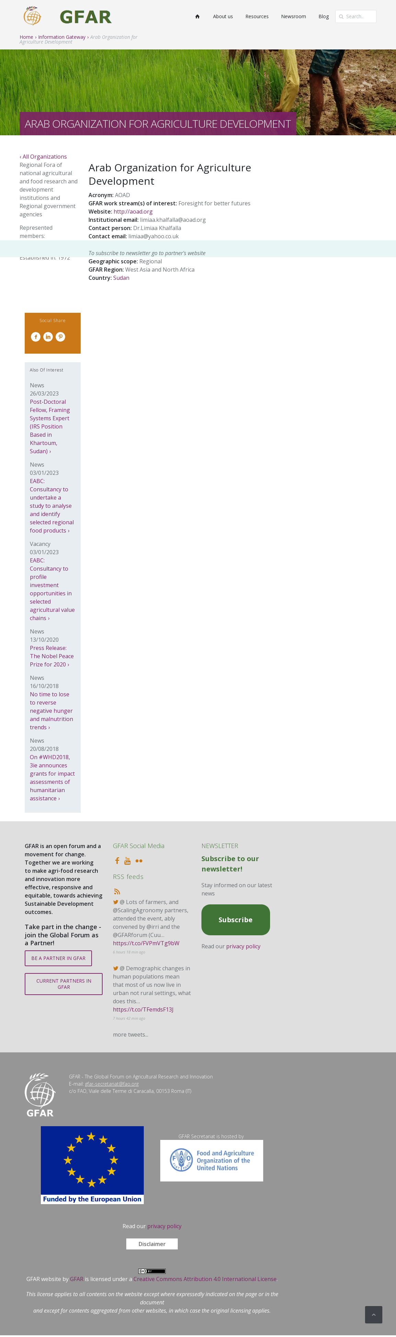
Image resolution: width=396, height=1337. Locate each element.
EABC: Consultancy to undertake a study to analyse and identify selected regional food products (52, 505)
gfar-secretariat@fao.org (112, 1084)
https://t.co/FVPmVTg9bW (146, 943)
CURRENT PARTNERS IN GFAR (63, 984)
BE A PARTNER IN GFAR (58, 958)
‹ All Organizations (43, 156)
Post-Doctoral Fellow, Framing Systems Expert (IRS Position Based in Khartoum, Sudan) (50, 426)
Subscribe (236, 919)
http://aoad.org (133, 211)
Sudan (121, 278)
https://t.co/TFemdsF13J (143, 1009)
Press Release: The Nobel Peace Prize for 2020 (52, 656)
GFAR (76, 1279)
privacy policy (243, 946)
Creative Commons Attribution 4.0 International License (205, 1279)
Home (26, 37)
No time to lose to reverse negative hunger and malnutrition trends (51, 710)
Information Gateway (61, 37)
